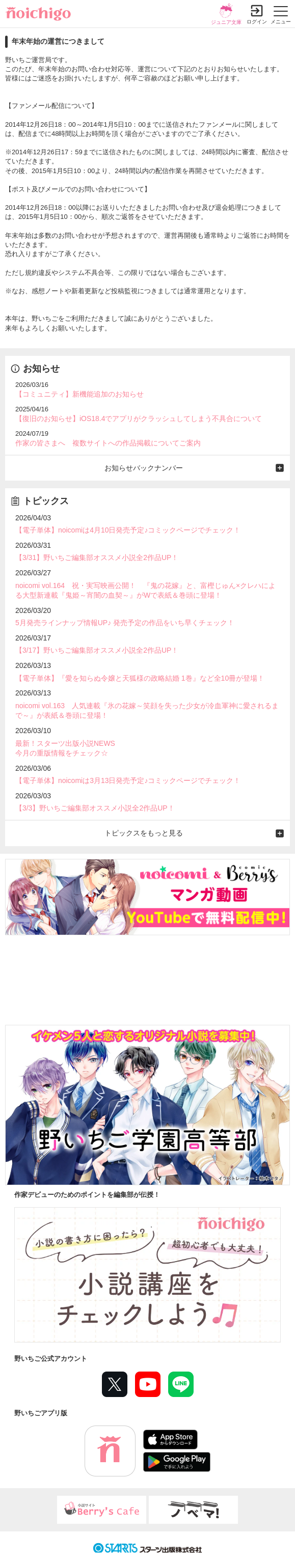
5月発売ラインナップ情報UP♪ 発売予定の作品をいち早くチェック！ (124, 623)
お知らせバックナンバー (143, 468)
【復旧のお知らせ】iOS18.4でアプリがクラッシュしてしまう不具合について (138, 418)
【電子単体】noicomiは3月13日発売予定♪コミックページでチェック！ (128, 780)
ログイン (257, 21)
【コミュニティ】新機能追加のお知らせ (79, 394)
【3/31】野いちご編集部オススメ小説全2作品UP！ (96, 557)
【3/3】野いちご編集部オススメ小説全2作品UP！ (95, 808)
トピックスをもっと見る (143, 833)
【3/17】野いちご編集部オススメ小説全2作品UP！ (96, 650)
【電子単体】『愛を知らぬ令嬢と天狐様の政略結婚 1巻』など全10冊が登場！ (139, 678)
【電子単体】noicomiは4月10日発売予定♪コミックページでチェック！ (128, 530)
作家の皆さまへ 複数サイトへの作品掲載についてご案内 (108, 443)
